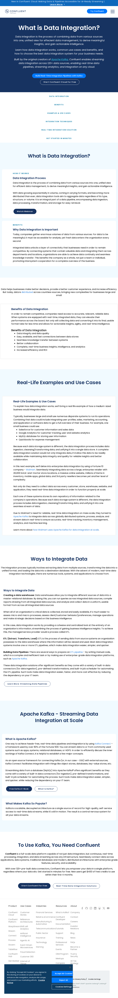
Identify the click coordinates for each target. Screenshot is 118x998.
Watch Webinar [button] (25, 211)
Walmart (30, 469)
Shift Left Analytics (24, 927)
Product (12, 905)
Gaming (40, 946)
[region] (38, 979)
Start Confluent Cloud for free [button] (59, 82)
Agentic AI (25, 940)
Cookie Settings (94, 979)
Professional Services (61, 943)
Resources (61, 905)
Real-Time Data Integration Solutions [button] (76, 886)
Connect (12, 935)
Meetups (60, 958)
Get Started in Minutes (59, 138)
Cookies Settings (63, 986)
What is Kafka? (62, 912)
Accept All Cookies (63, 973)
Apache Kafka (59, 59)
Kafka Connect (103, 743)
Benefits (59, 105)
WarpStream (14, 926)
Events (59, 949)
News (72, 937)
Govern (11, 944)
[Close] (70, 967)
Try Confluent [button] (97, 11)
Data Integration (59, 96)
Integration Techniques (59, 121)
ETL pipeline (76, 652)
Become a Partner (75, 947)
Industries (41, 905)
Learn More (56, 4)
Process (12, 940)
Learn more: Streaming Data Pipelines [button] (27, 684)
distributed (27, 292)
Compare (60, 962)
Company (75, 912)
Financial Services (44, 912)
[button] (59, 193)
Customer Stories (25, 913)
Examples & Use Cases (59, 113)
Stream (11, 930)
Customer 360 (26, 956)
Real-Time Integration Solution (59, 130)
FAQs (72, 942)
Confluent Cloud (13, 913)
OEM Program (62, 953)
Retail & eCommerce (45, 916)
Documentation (63, 923)
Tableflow (12, 949)
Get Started (13, 960)
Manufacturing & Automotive (44, 922)
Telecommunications (46, 928)
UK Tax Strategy (74, 961)
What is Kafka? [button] (46, 789)
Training (59, 937)
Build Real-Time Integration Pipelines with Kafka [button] (59, 75)
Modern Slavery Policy (77, 979)
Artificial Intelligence (25, 934)
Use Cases (25, 905)
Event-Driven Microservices (26, 946)
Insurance (40, 937)
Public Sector (42, 933)
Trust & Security (74, 954)
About (73, 905)
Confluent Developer (60, 917)
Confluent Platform (13, 920)
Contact (74, 916)
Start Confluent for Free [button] (34, 886)
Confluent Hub (13, 954)
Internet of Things (25, 962)
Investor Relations (74, 927)
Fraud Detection (27, 951)
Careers (74, 921)
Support (59, 933)
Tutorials (60, 928)
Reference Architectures (26, 920)
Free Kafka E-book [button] (19, 789)
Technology (41, 942)
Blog (72, 933)
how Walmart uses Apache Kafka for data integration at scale (66, 529)
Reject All (63, 980)
